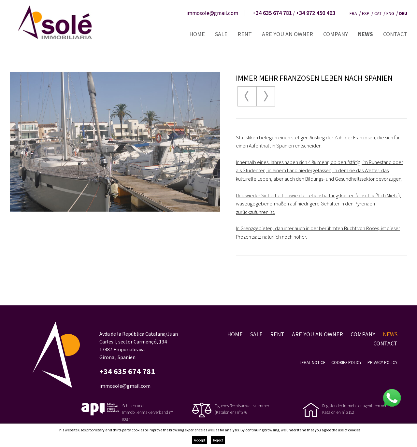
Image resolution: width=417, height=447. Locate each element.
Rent (244, 34)
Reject (218, 440)
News (365, 34)
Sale (221, 34)
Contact (395, 34)
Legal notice (312, 362)
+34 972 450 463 (315, 13)
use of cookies (349, 429)
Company (335, 34)
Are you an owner (287, 34)
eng (390, 13)
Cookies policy (346, 362)
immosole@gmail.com (212, 13)
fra (353, 13)
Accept (199, 440)
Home (197, 34)
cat (377, 13)
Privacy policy (382, 362)
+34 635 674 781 (272, 13)
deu (403, 13)
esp (365, 13)
